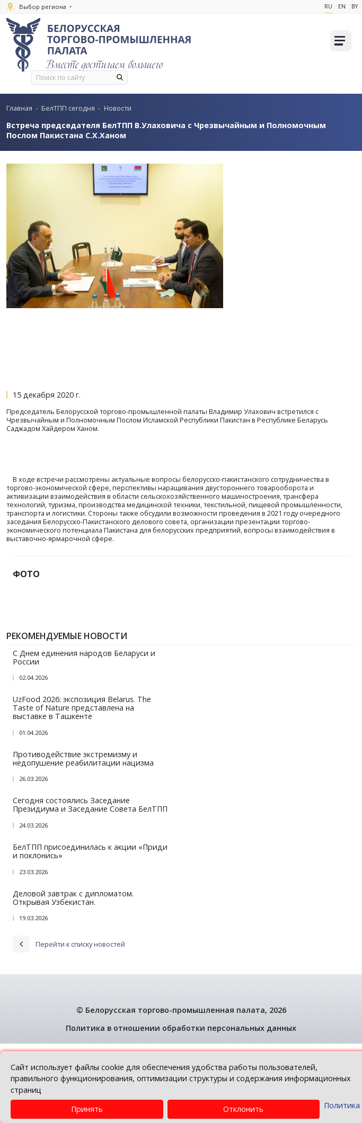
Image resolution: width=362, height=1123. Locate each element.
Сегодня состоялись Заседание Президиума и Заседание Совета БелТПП (90, 884)
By (354, 6)
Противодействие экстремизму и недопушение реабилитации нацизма (83, 838)
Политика (342, 1105)
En (342, 6)
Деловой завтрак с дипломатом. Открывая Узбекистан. (73, 977)
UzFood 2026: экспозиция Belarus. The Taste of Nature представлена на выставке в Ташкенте (82, 787)
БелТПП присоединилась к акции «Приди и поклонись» (90, 931)
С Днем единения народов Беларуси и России (84, 736)
